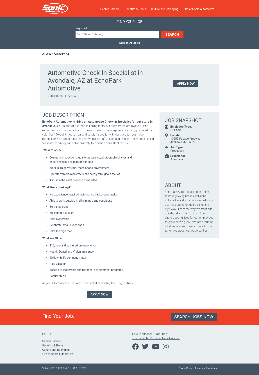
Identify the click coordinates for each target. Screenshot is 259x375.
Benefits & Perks (135, 9)
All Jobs (46, 53)
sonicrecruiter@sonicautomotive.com (156, 338)
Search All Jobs (129, 43)
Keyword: (81, 28)
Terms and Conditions (206, 368)
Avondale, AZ (61, 53)
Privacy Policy (185, 368)
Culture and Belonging (164, 9)
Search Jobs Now (193, 316)
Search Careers (110, 9)
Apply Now (186, 83)
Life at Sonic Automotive (198, 9)
